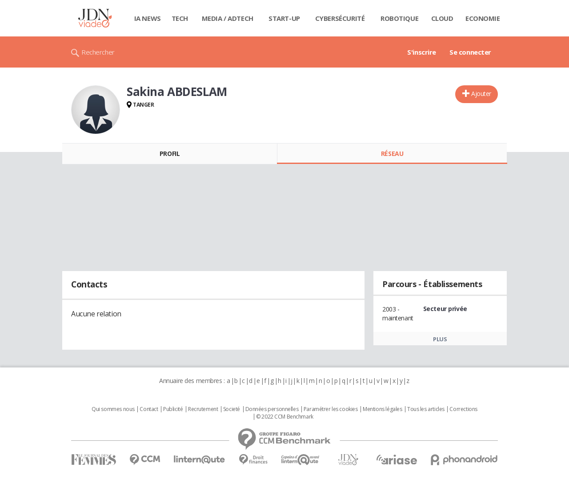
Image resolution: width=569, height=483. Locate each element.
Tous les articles (426, 409)
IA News (147, 18)
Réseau (392, 153)
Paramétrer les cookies (331, 409)
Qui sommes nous (113, 409)
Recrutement (203, 409)
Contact (149, 409)
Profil (170, 153)
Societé (231, 409)
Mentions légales (382, 409)
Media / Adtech (227, 18)
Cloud (442, 18)
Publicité (173, 409)
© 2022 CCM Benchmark (284, 417)
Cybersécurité (340, 18)
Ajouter (481, 93)
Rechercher (98, 52)
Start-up (284, 18)
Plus (440, 339)
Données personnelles (272, 409)
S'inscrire (421, 52)
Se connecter (470, 52)
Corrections (463, 409)
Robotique (399, 18)
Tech (180, 18)
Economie (482, 18)
